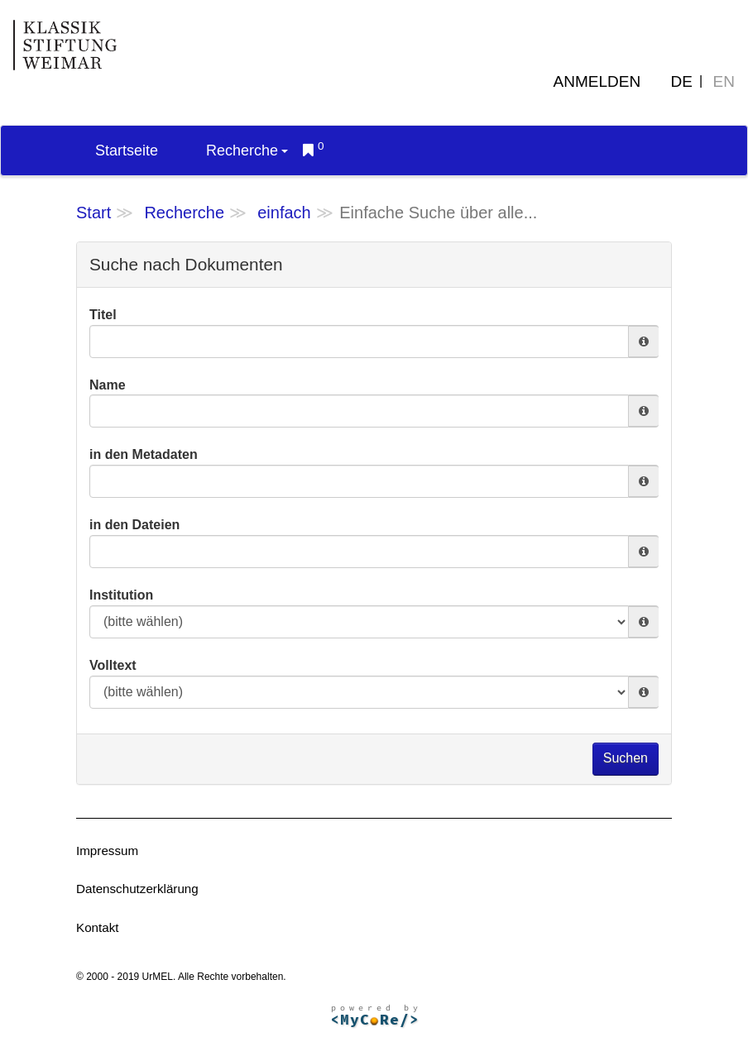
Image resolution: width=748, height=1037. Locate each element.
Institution (121, 595)
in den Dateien (134, 525)
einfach (284, 212)
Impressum (107, 850)
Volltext (113, 665)
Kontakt (97, 927)
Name (107, 385)
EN (724, 81)
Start (93, 212)
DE (682, 81)
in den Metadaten (143, 454)
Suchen (625, 758)
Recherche (247, 150)
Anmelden (597, 81)
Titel (103, 315)
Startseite (126, 150)
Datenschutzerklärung (137, 889)
